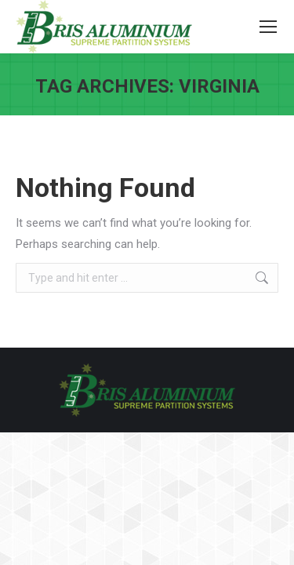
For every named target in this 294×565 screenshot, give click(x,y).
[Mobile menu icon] (268, 26)
